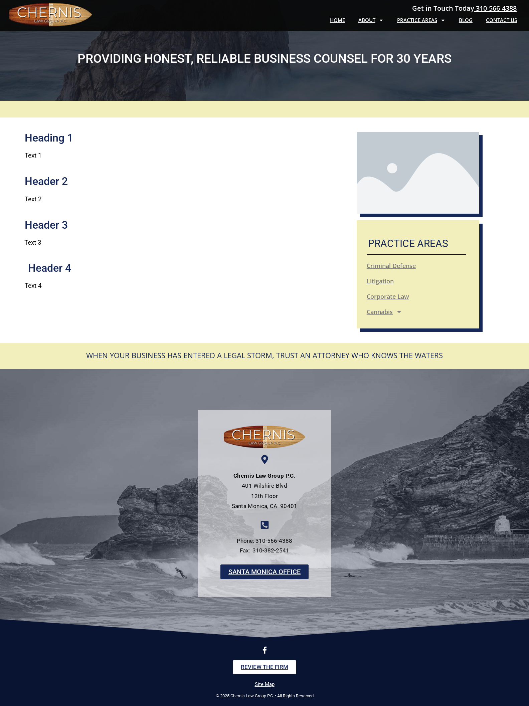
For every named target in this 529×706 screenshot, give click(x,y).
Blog (466, 20)
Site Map (265, 684)
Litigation (380, 281)
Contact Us (501, 20)
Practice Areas (421, 20)
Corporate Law (388, 296)
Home (337, 20)
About (371, 20)
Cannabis (384, 311)
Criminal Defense (391, 266)
